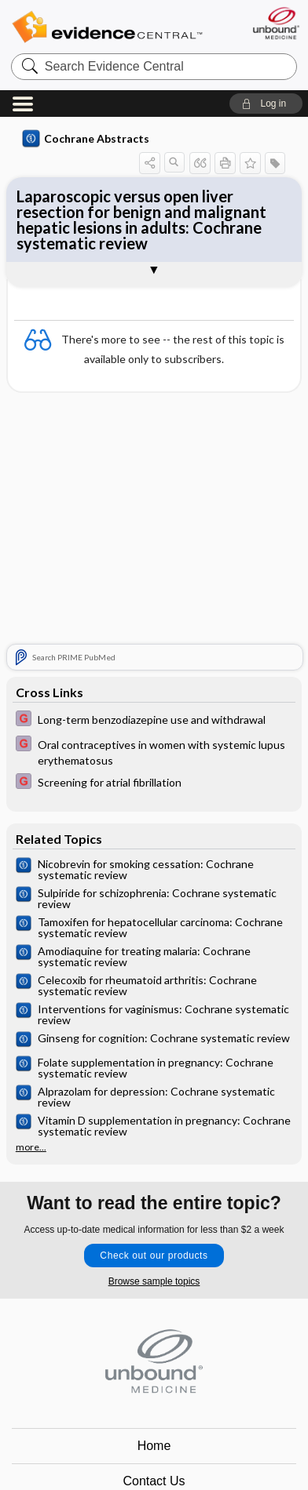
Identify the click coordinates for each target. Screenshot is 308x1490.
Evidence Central (107, 27)
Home (154, 1445)
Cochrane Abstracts (85, 138)
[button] (265, 103)
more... (31, 1147)
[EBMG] (154, 720)
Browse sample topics (154, 1281)
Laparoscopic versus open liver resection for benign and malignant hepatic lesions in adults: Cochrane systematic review (141, 220)
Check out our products (153, 1255)
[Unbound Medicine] (275, 23)
